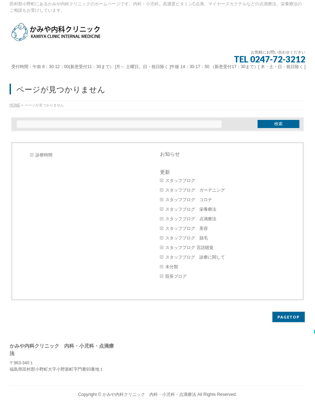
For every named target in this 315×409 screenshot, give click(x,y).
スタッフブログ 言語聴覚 (189, 247)
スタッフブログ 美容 (186, 228)
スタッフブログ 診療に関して (195, 257)
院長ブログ (176, 276)
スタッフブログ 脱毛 (186, 238)
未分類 (171, 266)
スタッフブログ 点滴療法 (190, 218)
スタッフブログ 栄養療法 (190, 209)
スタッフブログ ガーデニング (195, 190)
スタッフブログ (180, 180)
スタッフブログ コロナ (188, 199)
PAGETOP (288, 317)
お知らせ (170, 154)
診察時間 (43, 155)
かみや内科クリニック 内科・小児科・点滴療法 (149, 394)
